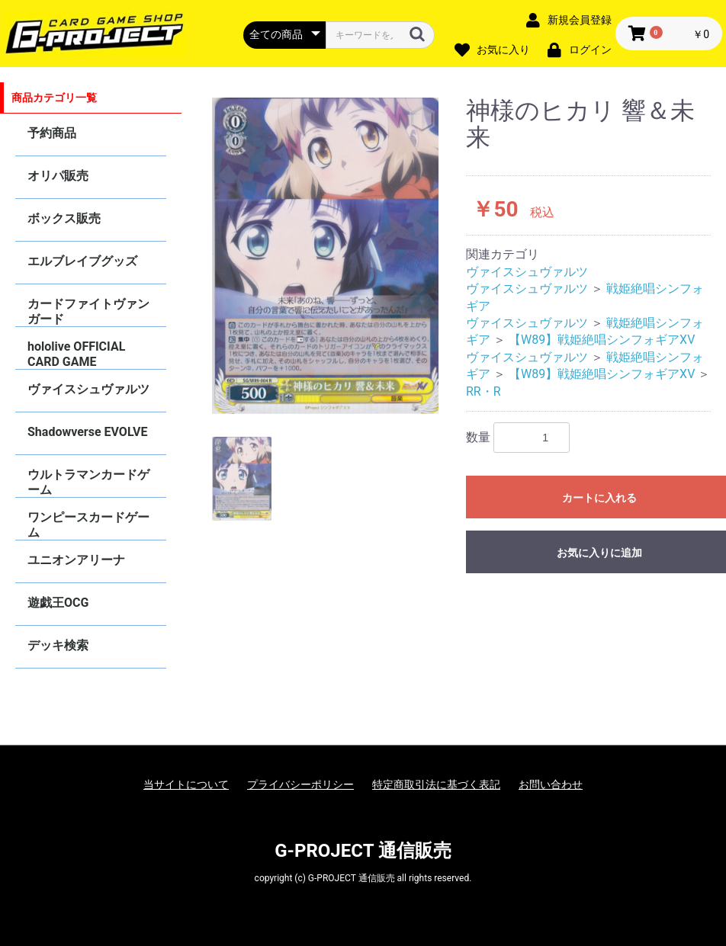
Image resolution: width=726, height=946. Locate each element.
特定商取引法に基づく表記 (436, 784)
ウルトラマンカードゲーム (88, 482)
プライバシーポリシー (300, 784)
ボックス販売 (64, 218)
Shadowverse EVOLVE (87, 432)
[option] (325, 256)
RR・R (483, 391)
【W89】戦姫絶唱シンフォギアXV (602, 339)
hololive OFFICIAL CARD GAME (76, 354)
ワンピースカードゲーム (88, 525)
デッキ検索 (57, 645)
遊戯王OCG (57, 602)
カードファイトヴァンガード (88, 311)
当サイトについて (186, 784)
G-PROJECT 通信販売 (363, 850)
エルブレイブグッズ (82, 261)
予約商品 (51, 133)
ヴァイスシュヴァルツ (88, 389)
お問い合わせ (551, 784)
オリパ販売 (57, 175)
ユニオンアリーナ (76, 560)
